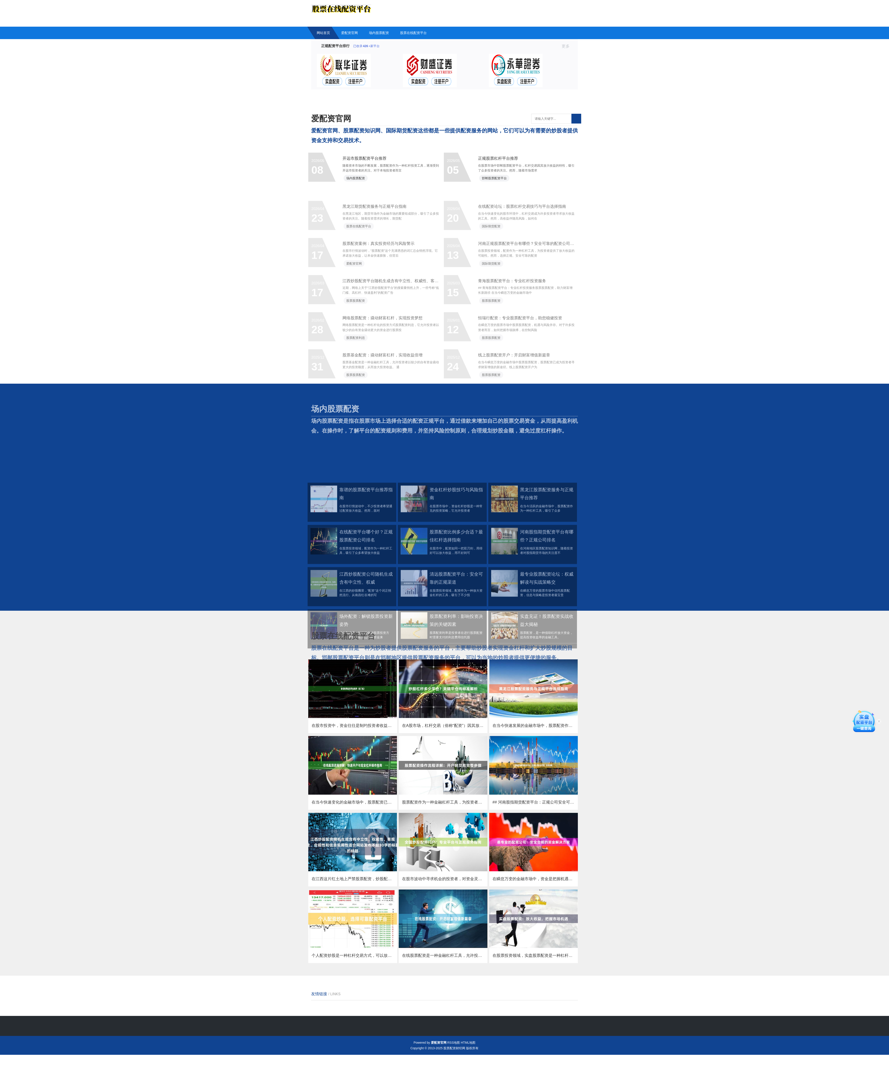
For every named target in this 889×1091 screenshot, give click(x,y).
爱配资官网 (349, 33)
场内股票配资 (379, 33)
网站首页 (323, 33)
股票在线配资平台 (413, 33)
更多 (567, 46)
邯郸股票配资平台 (498, 183)
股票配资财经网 (454, 1084)
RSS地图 (453, 1079)
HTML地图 (468, 1079)
